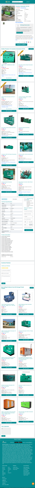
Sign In (28, 1)
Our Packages (25, 468)
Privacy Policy (15, 468)
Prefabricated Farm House (20, 447)
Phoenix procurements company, (6, 189)
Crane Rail (31, 453)
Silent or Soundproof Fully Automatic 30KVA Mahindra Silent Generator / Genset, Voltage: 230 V (8, 412)
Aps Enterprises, (21, 159)
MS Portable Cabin (10, 448)
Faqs (3, 474)
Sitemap (3, 467)
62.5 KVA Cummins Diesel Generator (8, 126)
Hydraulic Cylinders (24, 450)
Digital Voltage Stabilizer (28, 452)
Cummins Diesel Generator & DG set (17, 3)
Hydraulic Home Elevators (8, 446)
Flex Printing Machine (13, 451)
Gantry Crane (18, 453)
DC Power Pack (19, 450)
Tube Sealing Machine (12, 444)
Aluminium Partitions (27, 444)
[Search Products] (12, 1)
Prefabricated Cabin (26, 448)
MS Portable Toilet (27, 447)
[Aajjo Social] (29, 441)
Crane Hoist (22, 453)
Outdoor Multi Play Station (24, 443)
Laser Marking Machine (12, 443)
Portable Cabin (18, 443)
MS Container (21, 448)
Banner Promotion (26, 469)
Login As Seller (25, 474)
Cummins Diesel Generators (24, 126)
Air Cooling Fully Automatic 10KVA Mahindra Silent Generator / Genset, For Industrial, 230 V (25, 357)
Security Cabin (9, 447)
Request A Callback (17, 438)
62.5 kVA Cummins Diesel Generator (26, 64)
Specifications (4, 198)
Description (15, 198)
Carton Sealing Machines (24, 445)
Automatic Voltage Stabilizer (6, 453)
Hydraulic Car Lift (21, 446)
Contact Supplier (20, 31)
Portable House (14, 447)
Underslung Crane (13, 453)
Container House (5, 450)
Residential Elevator (16, 446)
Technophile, (21, 131)
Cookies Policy (15, 466)
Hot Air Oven (14, 450)
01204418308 (4, 477)
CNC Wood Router (6, 451)
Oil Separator (7, 452)
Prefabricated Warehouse (16, 449)
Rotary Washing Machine (13, 452)
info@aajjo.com (4, 480)
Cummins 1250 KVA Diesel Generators (8, 153)
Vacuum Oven (10, 450)
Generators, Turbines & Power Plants (7, 3)
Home (1, 3)
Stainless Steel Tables (10, 445)
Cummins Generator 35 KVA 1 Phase (26, 330)
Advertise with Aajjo (26, 467)
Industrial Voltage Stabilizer (21, 452)
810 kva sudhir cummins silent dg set (26, 153)
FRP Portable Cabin (16, 448)
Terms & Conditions (16, 467)
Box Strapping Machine (17, 445)
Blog (3, 470)
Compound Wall (4, 445)
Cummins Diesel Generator (6, 181)
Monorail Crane (27, 453)
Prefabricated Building (9, 449)
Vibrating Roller (6, 444)
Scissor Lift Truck (27, 446)
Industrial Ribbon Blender (19, 444)
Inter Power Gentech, (4, 134)
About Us (3, 466)
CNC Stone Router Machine (21, 451)
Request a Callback (21, 43)
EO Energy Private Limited (24, 24)
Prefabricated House (24, 449)
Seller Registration (26, 466)
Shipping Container (30, 449)
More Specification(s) (19, 21)
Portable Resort (4, 448)
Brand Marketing (25, 470)
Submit (3, 282)
